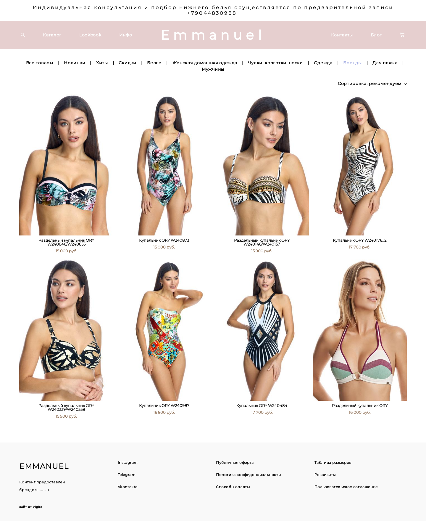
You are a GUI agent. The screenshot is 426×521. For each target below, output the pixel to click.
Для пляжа (384, 62)
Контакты (342, 35)
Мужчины (213, 69)
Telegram (127, 474)
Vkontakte (128, 487)
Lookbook (90, 35)
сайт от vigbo (30, 507)
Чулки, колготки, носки (275, 62)
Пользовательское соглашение (346, 487)
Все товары (39, 62)
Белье (154, 62)
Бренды (352, 62)
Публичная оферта (235, 462)
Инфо (125, 35)
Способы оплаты (233, 487)
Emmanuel (213, 34)
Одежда (323, 62)
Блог (376, 35)
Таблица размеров (333, 462)
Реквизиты (325, 474)
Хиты (102, 62)
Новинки (74, 62)
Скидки (127, 62)
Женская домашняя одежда (204, 62)
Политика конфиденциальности (248, 474)
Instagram (128, 462)
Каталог (52, 35)
